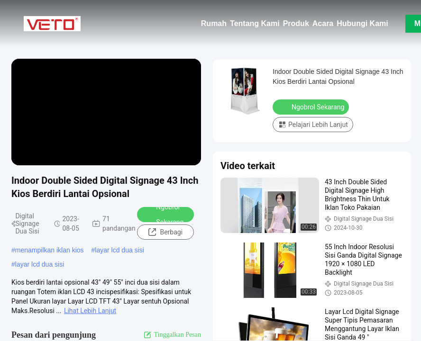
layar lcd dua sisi (119, 250)
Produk (296, 23)
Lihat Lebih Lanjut (90, 310)
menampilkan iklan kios (49, 250)
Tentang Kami (255, 23)
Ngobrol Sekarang (163, 214)
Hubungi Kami (362, 23)
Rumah (214, 23)
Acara (322, 23)
